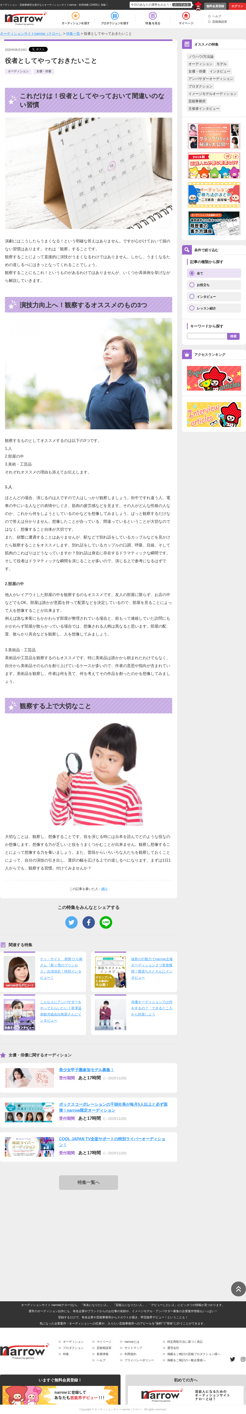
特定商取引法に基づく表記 (185, 1341)
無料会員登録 (215, 6)
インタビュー (220, 71)
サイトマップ (133, 1348)
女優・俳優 (197, 71)
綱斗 (104, 889)
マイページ (104, 1341)
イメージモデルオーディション (212, 94)
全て (200, 273)
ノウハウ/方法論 (201, 56)
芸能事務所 (197, 101)
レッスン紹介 (206, 308)
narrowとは (131, 1341)
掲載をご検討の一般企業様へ (186, 1360)
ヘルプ (216, 16)
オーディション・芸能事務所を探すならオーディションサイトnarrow (38, 4)
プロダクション (200, 86)
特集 (66, 1354)
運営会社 (173, 1348)
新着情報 (102, 1354)
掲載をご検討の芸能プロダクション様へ (193, 1354)
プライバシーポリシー (139, 1360)
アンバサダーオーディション (210, 79)
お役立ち (203, 285)
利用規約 (130, 1354)
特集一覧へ (88, 1182)
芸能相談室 (219, 21)
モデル (221, 64)
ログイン (237, 6)
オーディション (200, 64)
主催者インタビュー (203, 108)
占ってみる (181, 4)
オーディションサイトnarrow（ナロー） (118, 1409)
